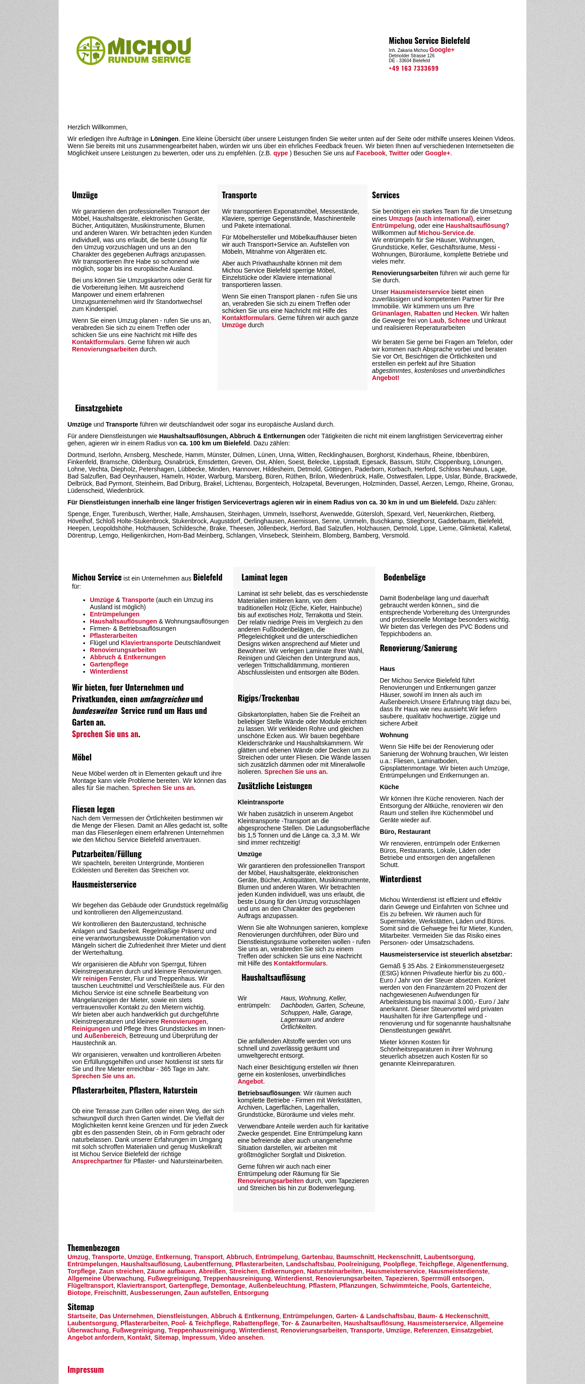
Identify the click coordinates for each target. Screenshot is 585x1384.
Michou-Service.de (446, 232)
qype (280, 153)
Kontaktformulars (98, 342)
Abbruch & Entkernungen (128, 657)
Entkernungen (282, 1271)
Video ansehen (241, 1337)
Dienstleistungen (182, 1316)
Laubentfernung (208, 1264)
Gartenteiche (470, 1285)
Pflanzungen (357, 1285)
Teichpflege (436, 1264)
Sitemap (166, 1337)
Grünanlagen (391, 313)
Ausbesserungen (155, 1292)
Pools (439, 1285)
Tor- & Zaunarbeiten (311, 1323)
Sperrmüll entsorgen (452, 1278)
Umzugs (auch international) (431, 218)
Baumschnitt (355, 1256)
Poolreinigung (358, 1264)
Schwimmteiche (403, 1285)
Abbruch (239, 1256)
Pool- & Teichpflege (200, 1323)
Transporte (138, 599)
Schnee (459, 320)
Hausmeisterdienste (458, 1271)
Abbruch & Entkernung (244, 1316)
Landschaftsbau (310, 1264)
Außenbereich (105, 1035)
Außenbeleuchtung (276, 1285)
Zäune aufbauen (171, 1271)
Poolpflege (399, 1264)
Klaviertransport (141, 1285)
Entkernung (173, 1256)
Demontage (228, 1285)
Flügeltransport (91, 1285)
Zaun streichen (121, 1271)
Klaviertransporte (147, 642)
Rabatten (427, 313)
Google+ (441, 49)
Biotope (79, 1292)
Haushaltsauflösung (476, 225)
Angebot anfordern (96, 1337)
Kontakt (138, 1337)
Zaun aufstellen (206, 1292)
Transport (208, 1256)
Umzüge (234, 325)
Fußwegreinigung (174, 1278)
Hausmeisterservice (419, 291)
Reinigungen (91, 1028)
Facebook (370, 153)
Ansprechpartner (97, 1161)
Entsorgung (251, 1292)
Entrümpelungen (115, 614)
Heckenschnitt (399, 1256)
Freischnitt (110, 1292)
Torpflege (82, 1271)
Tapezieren (401, 1278)
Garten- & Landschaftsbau (375, 1316)
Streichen (243, 1271)
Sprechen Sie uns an (105, 733)
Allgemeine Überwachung (106, 1278)
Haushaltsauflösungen (123, 621)
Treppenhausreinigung (237, 1278)
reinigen (95, 978)
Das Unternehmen (126, 1316)
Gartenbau (317, 1256)
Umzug (78, 1256)
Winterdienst (109, 671)
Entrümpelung (393, 225)
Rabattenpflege (255, 1323)
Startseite (82, 1316)
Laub (436, 320)
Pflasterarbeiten (113, 635)
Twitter (399, 153)
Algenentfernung (482, 1264)
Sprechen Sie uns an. (164, 787)
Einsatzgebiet (471, 1330)
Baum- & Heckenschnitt (453, 1316)
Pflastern (322, 1285)
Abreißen (212, 1271)
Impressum (199, 1337)
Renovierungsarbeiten (105, 349)
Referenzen (431, 1330)
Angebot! (385, 377)
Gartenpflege (109, 664)
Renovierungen (183, 1021)
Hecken (466, 313)
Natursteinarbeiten (335, 1271)
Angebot (250, 1081)
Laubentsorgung (448, 1256)
